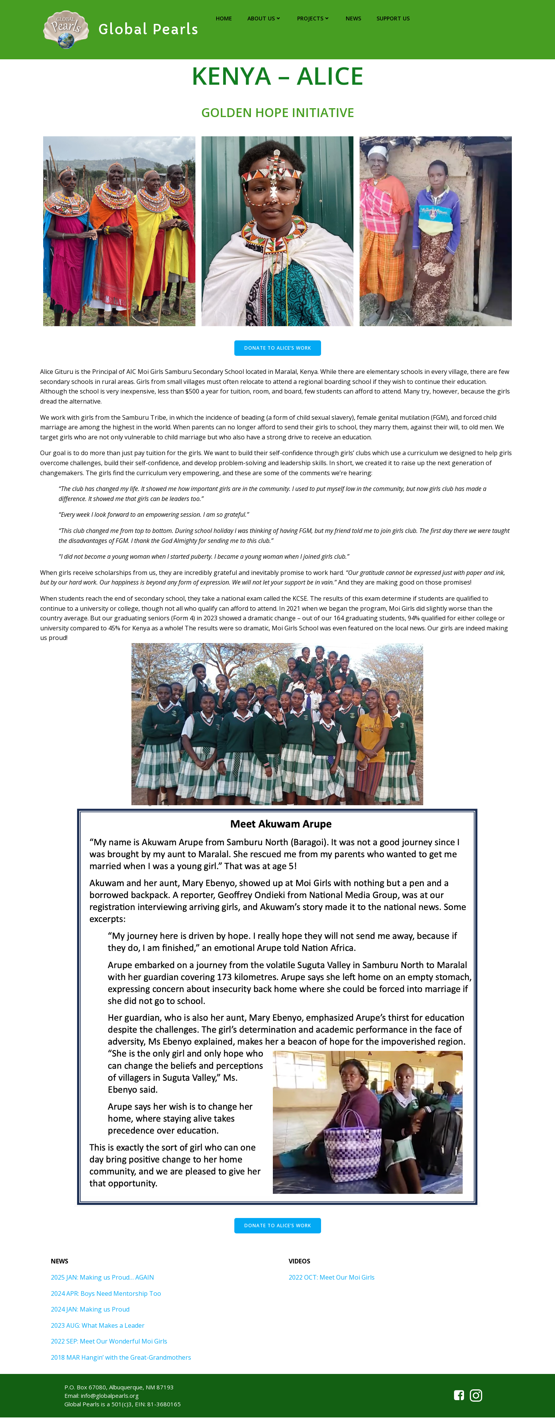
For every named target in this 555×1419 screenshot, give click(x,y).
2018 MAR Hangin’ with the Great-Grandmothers (122, 1360)
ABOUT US (264, 18)
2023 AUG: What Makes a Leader (98, 1328)
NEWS (353, 18)
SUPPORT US (392, 18)
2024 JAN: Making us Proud (91, 1312)
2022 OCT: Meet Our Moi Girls (332, 1280)
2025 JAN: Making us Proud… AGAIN (103, 1280)
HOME (223, 18)
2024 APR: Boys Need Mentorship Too (107, 1296)
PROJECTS (313, 18)
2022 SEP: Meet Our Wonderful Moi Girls (110, 1344)
